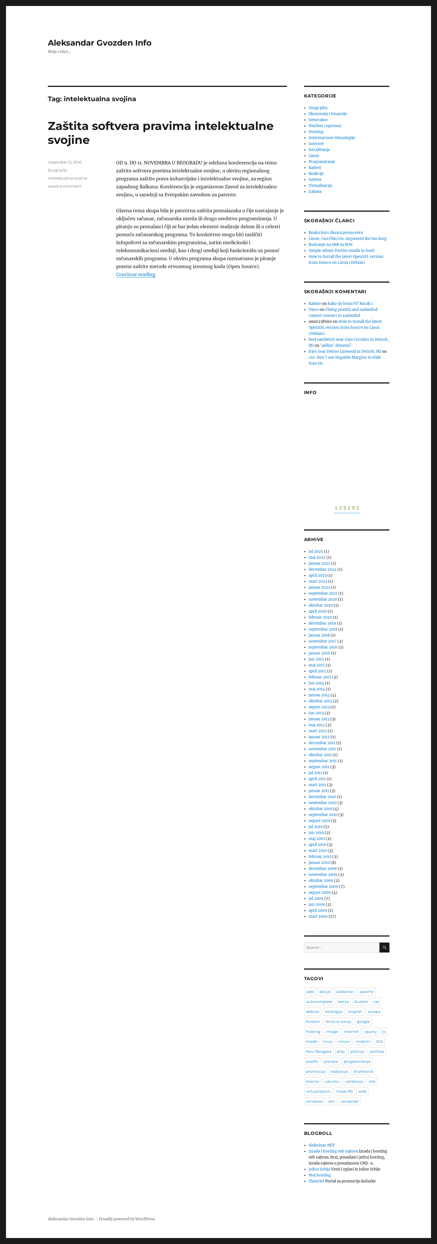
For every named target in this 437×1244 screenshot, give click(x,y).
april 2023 (318, 575)
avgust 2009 (320, 892)
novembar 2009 (323, 874)
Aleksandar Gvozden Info (99, 43)
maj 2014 (317, 689)
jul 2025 (316, 551)
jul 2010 (316, 826)
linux (328, 1041)
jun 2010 (316, 832)
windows (314, 1101)
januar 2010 (319, 862)
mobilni (363, 1041)
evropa (374, 1011)
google (363, 1021)
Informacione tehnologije (332, 137)
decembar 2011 (322, 743)
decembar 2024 (323, 569)
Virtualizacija (320, 185)
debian (312, 1011)
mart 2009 (318, 916)
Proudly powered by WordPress (127, 1219)
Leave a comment (64, 186)
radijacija (339, 1071)
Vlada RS (344, 1091)
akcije (325, 991)
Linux (314, 155)
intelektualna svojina (67, 178)
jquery (371, 1031)
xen (331, 1101)
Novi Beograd (318, 1051)
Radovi (315, 167)
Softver (315, 179)
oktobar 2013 (320, 701)
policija (357, 1051)
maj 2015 (317, 665)
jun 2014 (316, 683)
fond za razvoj (338, 1021)
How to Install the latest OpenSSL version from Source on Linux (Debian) (345, 327)
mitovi (344, 1041)
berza (343, 1001)
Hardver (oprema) (325, 125)
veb (372, 1081)
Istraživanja (319, 149)
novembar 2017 (323, 641)
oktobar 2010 (320, 808)
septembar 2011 (323, 760)
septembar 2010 (323, 814)
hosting (313, 1031)
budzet (361, 1001)
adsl (310, 991)
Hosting (316, 131)
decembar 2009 (323, 868)
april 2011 (317, 778)
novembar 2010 (323, 802)
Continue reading (135, 274)
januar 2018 (319, 635)
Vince (314, 309)
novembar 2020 (323, 599)
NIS (379, 1041)
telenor (312, 1081)
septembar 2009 (323, 886)
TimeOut (316, 1181)
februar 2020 (320, 617)
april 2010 (317, 844)
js (383, 1031)
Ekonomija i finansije (328, 113)
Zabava (315, 191)
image (332, 1031)
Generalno (318, 119)
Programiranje (322, 161)
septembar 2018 (323, 629)
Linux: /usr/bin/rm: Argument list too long (348, 238)
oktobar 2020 (321, 605)
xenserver (350, 1101)
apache (367, 991)
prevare (331, 1061)
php (341, 1051)
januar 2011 (319, 790)
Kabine (315, 303)
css (376, 1001)
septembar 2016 (323, 647)
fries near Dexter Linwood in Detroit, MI (345, 351)
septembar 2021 (323, 593)
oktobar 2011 (320, 754)
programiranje (357, 1061)
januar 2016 (319, 653)
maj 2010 (317, 838)
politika (377, 1051)
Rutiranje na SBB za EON (330, 244)
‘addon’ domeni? (335, 345)
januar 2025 (319, 563)
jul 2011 (315, 772)
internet (351, 1031)
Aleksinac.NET (322, 1145)
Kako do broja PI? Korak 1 (350, 303)
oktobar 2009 (321, 880)
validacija (354, 1081)
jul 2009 (316, 898)
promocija (315, 1071)
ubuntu (332, 1081)
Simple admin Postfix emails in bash (342, 250)
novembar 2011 (322, 749)
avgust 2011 (319, 766)
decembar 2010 (322, 796)
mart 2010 (318, 850)
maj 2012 (317, 725)
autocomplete (319, 1001)
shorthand (363, 1071)
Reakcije (316, 173)
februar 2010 (320, 856)
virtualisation (318, 1091)
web (362, 1091)
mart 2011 (317, 784)
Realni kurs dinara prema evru (336, 232)
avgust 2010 (319, 820)
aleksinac (345, 991)
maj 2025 (317, 557)
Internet (316, 143)
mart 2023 (318, 581)
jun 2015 (316, 659)
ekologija (333, 1011)
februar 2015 (320, 677)
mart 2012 (318, 731)
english (355, 1011)
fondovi (313, 1021)
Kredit (311, 1041)
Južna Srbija (319, 1169)
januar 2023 (319, 587)
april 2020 (318, 611)
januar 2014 (319, 695)
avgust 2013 (319, 707)
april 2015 (317, 671)
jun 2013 (316, 713)
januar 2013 (319, 719)
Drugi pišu (57, 170)
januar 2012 (319, 737)
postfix (312, 1061)
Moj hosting (320, 1175)
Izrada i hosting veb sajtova (333, 1151)
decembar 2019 (322, 623)
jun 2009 (317, 904)
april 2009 (318, 910)
